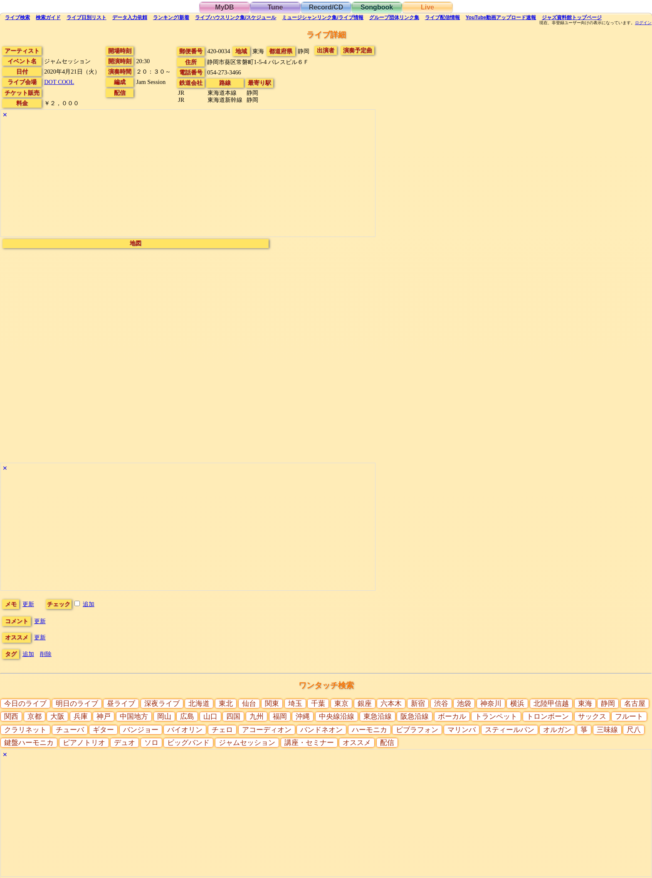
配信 (442, 17)
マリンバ (461, 730)
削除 (46, 654)
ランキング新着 (171, 17)
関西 (11, 716)
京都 (34, 716)
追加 (88, 604)
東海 (585, 704)
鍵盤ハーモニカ (29, 743)
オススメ (357, 743)
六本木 (391, 704)
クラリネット (25, 730)
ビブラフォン (417, 730)
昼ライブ (121, 704)
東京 (341, 704)
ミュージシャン (322, 17)
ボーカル (452, 716)
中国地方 (134, 716)
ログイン (643, 23)
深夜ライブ (162, 704)
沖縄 (303, 716)
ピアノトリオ (84, 743)
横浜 (517, 704)
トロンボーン (547, 716)
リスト (86, 17)
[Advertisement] (188, 178)
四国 (233, 716)
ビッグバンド (188, 743)
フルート (629, 716)
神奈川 (490, 704)
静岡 (608, 704)
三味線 (607, 730)
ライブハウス (235, 17)
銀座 (365, 704)
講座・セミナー (309, 743)
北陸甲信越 (551, 704)
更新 (28, 604)
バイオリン (185, 730)
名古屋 (634, 704)
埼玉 (295, 704)
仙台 (249, 704)
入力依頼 (129, 17)
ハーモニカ (369, 730)
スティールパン (509, 730)
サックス (592, 716)
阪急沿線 (414, 716)
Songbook (377, 7)
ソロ (151, 743)
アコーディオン (266, 730)
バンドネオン (321, 730)
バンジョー (140, 730)
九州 (256, 716)
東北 (226, 704)
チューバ (70, 730)
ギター (103, 730)
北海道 (199, 704)
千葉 (318, 704)
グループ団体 (394, 17)
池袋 (464, 704)
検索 (17, 17)
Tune (275, 7)
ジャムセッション (247, 743)
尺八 (634, 730)
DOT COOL (59, 82)
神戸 (103, 716)
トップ (572, 17)
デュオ (124, 743)
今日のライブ (25, 704)
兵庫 (81, 716)
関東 (272, 704)
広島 (187, 716)
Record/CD (326, 7)
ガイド (48, 17)
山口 (210, 716)
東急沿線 (377, 716)
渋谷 (441, 704)
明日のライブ (77, 704)
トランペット (496, 716)
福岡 (280, 716)
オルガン (557, 730)
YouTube (501, 17)
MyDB (224, 7)
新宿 (418, 704)
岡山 (164, 716)
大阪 (57, 716)
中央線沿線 (336, 716)
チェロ (222, 730)
